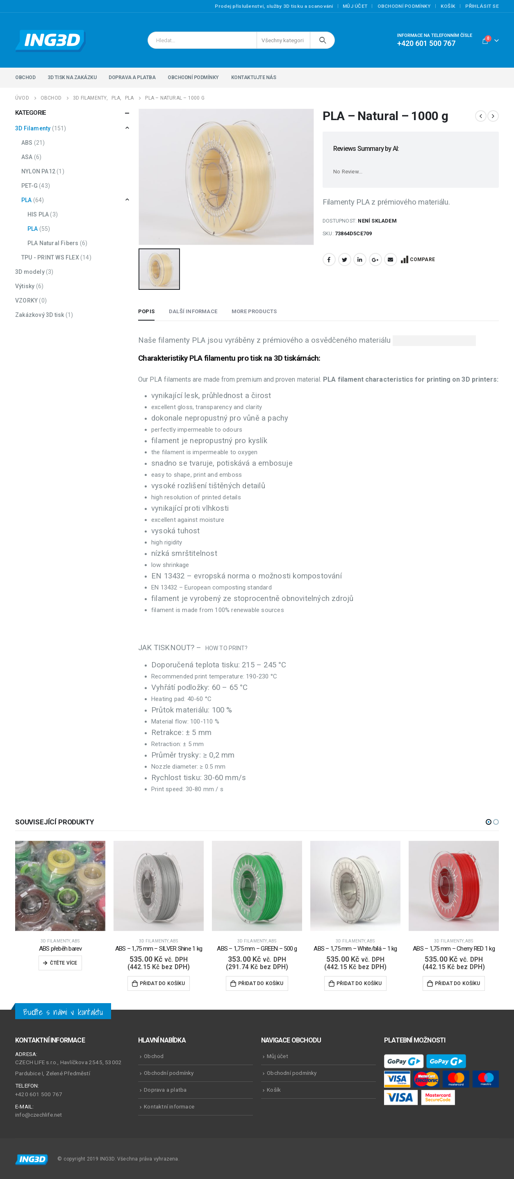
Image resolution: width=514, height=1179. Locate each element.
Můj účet (355, 6)
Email (390, 259)
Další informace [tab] (193, 310)
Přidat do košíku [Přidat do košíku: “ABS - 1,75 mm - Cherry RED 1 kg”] (457, 983)
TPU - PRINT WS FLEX (50, 257)
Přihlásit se (482, 6)
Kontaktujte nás (253, 77)
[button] (488, 821)
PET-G (29, 185)
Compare (422, 259)
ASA (27, 157)
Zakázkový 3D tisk (39, 315)
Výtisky (24, 286)
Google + (375, 259)
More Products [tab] (254, 310)
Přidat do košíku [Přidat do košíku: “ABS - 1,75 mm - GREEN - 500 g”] (261, 983)
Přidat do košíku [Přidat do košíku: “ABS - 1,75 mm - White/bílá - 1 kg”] (359, 983)
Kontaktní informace (169, 1105)
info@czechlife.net (38, 1114)
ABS (27, 142)
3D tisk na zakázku (72, 77)
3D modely (30, 272)
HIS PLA (38, 214)
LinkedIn (359, 259)
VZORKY (26, 300)
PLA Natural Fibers (53, 243)
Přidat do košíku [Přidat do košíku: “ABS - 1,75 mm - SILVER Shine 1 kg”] (162, 983)
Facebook (329, 259)
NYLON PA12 (38, 171)
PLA (26, 200)
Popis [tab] (146, 310)
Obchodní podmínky (404, 6)
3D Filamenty (32, 128)
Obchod (25, 77)
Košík (448, 6)
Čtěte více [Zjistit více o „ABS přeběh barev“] (63, 962)
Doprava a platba (132, 77)
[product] (60, 885)
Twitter (344, 259)
